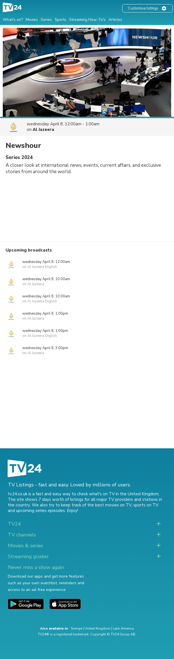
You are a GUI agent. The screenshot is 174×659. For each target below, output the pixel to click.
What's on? (13, 19)
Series (46, 19)
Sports (60, 19)
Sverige (76, 628)
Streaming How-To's (87, 19)
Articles (115, 19)
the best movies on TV (109, 505)
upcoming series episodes (40, 510)
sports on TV (145, 505)
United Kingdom (97, 628)
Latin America (123, 628)
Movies (32, 19)
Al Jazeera (43, 129)
